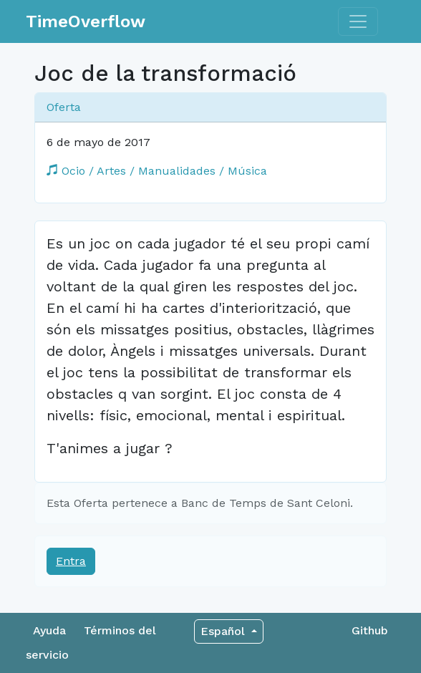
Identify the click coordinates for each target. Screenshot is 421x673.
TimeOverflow (85, 21)
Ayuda (49, 630)
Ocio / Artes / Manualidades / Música (157, 171)
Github (370, 630)
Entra (71, 561)
